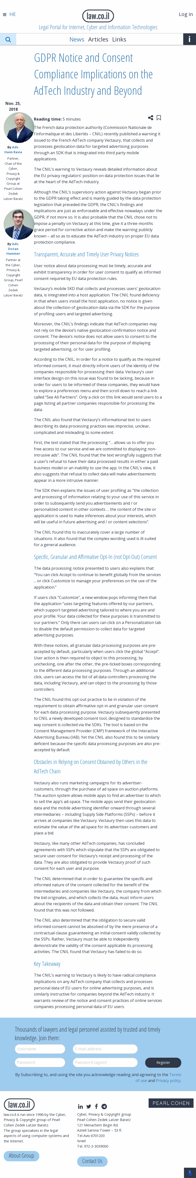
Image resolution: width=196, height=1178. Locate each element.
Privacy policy (168, 1080)
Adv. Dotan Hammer (13, 248)
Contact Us (92, 1161)
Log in (186, 14)
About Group (21, 1156)
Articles (98, 39)
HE (12, 14)
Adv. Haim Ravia (13, 149)
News (77, 39)
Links (119, 39)
